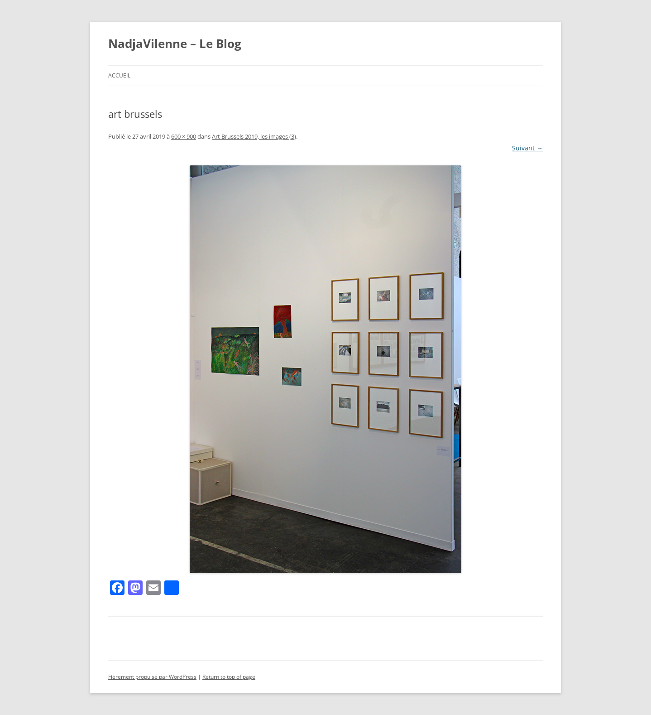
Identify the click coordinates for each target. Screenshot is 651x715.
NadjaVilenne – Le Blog (174, 43)
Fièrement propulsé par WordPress (152, 677)
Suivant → (527, 148)
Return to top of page (228, 677)
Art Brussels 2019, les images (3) (254, 136)
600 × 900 (183, 136)
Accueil (119, 75)
